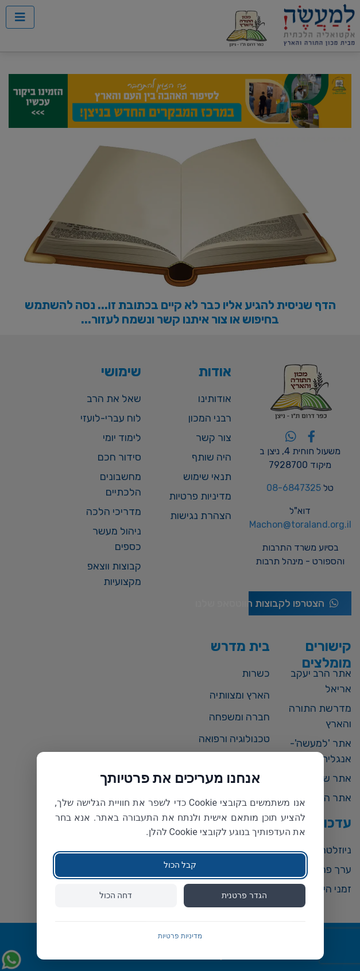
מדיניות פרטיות (180, 936)
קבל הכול (180, 864)
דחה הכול (115, 895)
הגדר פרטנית (244, 895)
